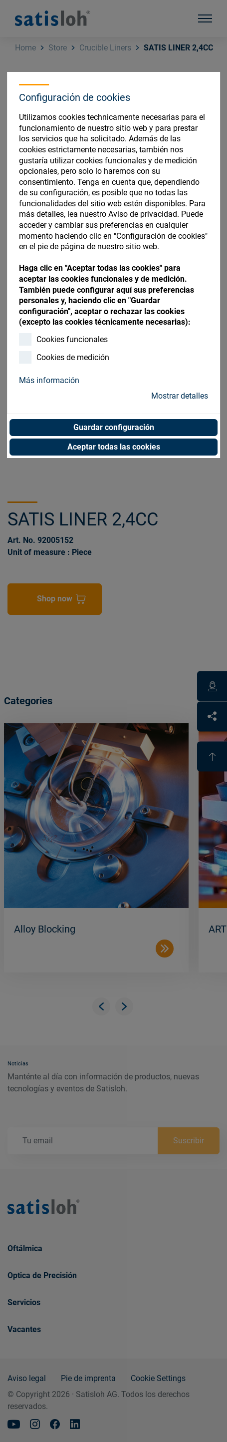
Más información (49, 380)
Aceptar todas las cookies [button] (113, 447)
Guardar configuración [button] (113, 427)
